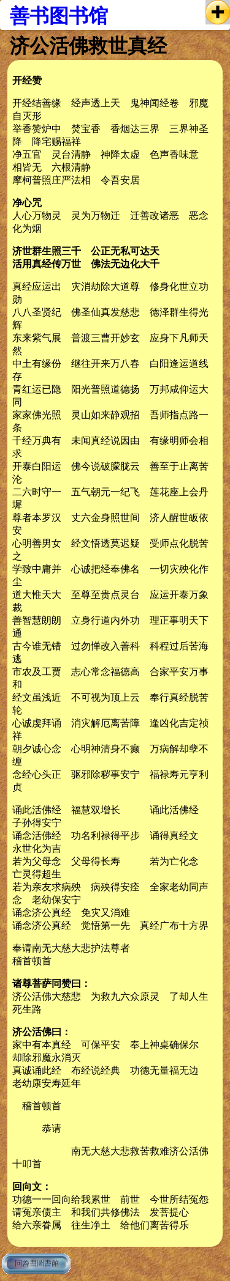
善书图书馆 (59, 16)
